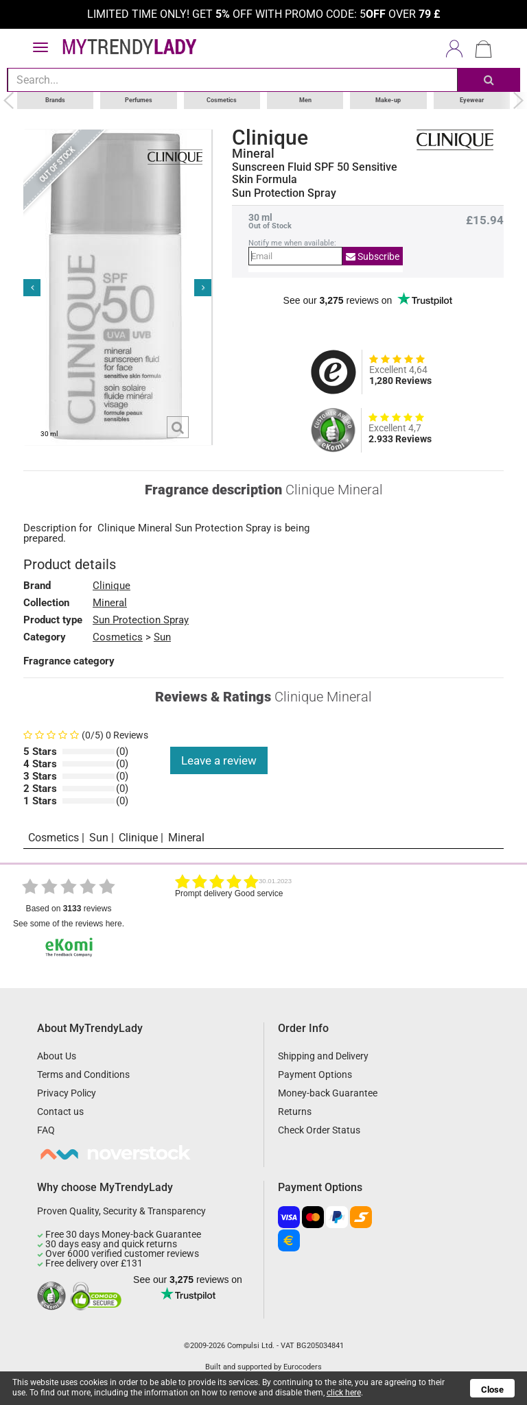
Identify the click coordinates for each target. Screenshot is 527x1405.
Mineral (253, 153)
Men (305, 100)
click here (344, 1392)
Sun (162, 637)
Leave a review (219, 760)
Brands (55, 100)
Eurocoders (302, 1366)
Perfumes (138, 100)
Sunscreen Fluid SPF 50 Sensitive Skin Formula (314, 173)
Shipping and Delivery (323, 1055)
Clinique (270, 138)
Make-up (388, 100)
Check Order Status (319, 1130)
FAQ (46, 1130)
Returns (295, 1111)
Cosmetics (222, 100)
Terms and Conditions (83, 1074)
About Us (56, 1055)
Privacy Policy (66, 1093)
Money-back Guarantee (327, 1093)
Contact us (60, 1111)
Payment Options (315, 1074)
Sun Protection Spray (141, 620)
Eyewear (472, 100)
